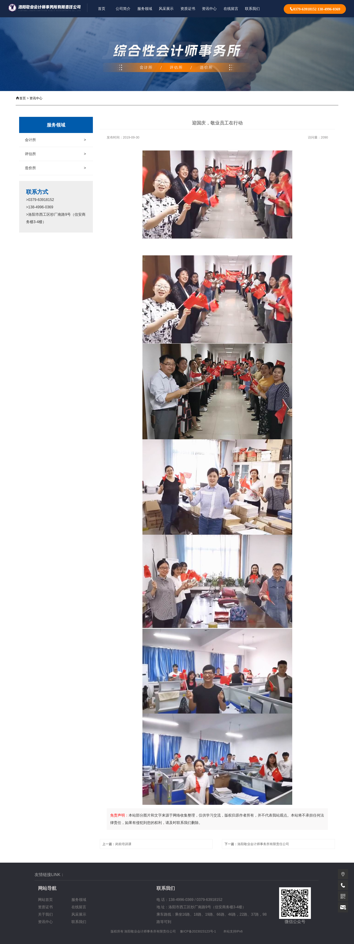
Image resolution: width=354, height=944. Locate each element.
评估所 (55, 154)
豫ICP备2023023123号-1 (198, 931)
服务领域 (78, 900)
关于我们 (45, 914)
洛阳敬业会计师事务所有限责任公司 (263, 844)
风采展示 (78, 914)
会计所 (55, 140)
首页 (22, 98)
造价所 (55, 168)
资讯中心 (36, 98)
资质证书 (45, 907)
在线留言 (78, 907)
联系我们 (78, 922)
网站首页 (45, 900)
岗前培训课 (123, 844)
